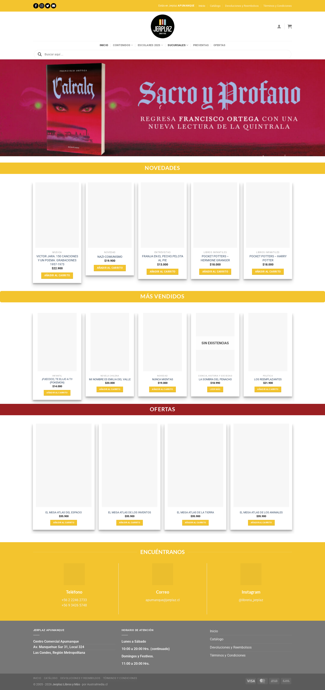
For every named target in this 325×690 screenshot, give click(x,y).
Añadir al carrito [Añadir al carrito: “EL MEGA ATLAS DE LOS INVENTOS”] (129, 522)
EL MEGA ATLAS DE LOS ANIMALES (261, 512)
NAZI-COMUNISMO (109, 257)
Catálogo (215, 5)
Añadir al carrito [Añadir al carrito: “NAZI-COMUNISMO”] (110, 267)
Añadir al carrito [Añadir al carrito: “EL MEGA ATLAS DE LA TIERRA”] (195, 522)
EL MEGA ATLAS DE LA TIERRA (195, 512)
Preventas (201, 45)
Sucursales (178, 45)
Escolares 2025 (150, 45)
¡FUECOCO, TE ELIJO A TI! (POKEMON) (57, 381)
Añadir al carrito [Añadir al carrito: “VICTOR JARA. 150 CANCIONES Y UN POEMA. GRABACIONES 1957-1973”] (57, 275)
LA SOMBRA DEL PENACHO (215, 379)
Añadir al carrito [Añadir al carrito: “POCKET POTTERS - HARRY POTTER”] (268, 271)
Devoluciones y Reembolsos (242, 5)
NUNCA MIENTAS (162, 379)
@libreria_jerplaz (251, 600)
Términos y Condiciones (277, 5)
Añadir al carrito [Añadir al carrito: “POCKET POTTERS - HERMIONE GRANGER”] (215, 271)
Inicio (202, 5)
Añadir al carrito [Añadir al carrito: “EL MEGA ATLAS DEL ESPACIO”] (63, 522)
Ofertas (220, 45)
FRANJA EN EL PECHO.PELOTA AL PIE (162, 258)
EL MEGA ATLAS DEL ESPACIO (63, 512)
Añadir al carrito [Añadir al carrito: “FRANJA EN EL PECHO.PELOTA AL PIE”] (162, 271)
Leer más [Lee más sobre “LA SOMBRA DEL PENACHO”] (215, 389)
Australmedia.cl (97, 684)
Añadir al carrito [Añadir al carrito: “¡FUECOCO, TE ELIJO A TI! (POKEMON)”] (57, 392)
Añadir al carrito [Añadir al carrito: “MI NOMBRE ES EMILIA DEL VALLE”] (109, 389)
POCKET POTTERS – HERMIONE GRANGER (215, 258)
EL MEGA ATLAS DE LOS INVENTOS (129, 512)
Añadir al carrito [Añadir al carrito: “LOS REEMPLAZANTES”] (267, 389)
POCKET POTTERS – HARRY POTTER (268, 258)
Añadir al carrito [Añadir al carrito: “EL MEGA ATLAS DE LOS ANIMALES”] (261, 522)
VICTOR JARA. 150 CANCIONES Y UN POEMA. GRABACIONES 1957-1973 (57, 260)
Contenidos (123, 45)
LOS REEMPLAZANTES (268, 379)
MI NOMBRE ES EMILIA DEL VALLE (110, 379)
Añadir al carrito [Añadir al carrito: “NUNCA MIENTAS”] (162, 389)
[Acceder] (279, 26)
